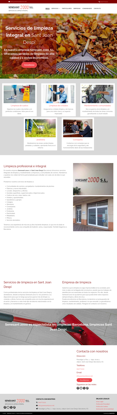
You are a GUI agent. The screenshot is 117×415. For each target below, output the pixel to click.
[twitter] (84, 388)
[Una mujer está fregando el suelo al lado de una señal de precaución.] (102, 257)
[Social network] (81, 388)
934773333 (104, 2)
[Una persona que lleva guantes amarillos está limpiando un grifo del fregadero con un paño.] (14, 257)
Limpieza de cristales (58, 105)
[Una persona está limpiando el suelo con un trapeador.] (44, 257)
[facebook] (78, 388)
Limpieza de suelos (19, 105)
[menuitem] (48, 8)
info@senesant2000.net (19, 2)
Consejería (78, 139)
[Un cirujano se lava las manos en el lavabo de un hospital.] (73, 257)
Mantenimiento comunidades (97, 105)
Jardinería (40, 139)
